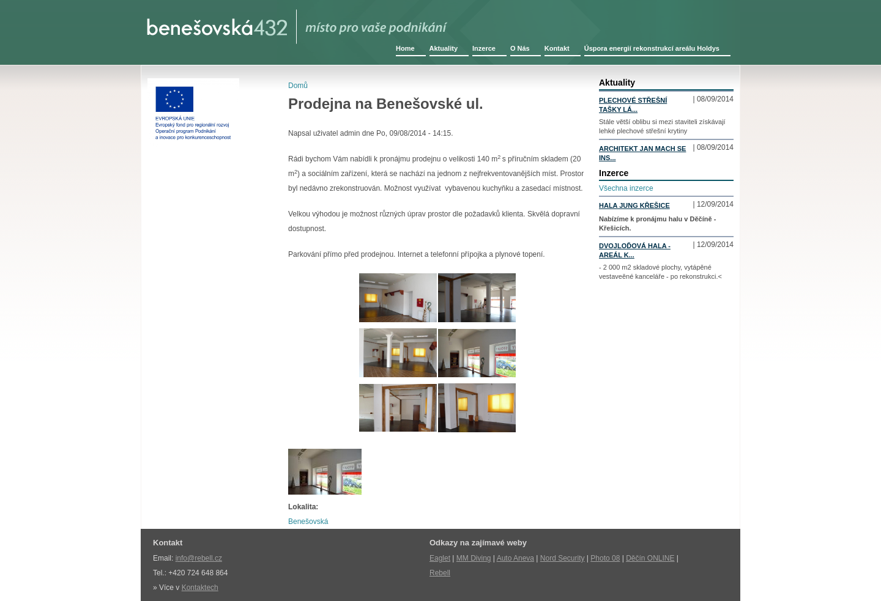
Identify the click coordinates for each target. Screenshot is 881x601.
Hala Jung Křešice (634, 205)
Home (405, 48)
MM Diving (473, 558)
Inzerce (484, 48)
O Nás (520, 48)
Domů (298, 85)
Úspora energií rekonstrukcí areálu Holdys (651, 48)
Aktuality (443, 48)
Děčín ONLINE (650, 558)
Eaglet (439, 558)
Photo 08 (605, 558)
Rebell (439, 573)
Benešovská (308, 521)
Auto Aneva (515, 558)
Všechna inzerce (626, 188)
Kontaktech (200, 587)
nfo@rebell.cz (199, 558)
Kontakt (557, 48)
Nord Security (562, 558)
